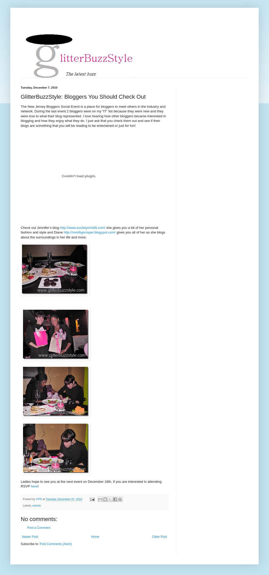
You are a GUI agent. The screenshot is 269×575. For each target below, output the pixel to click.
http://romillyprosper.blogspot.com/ (90, 232)
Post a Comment (38, 528)
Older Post (159, 537)
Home (95, 537)
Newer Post (30, 537)
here (34, 486)
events (37, 505)
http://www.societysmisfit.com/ (82, 228)
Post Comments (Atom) (56, 544)
